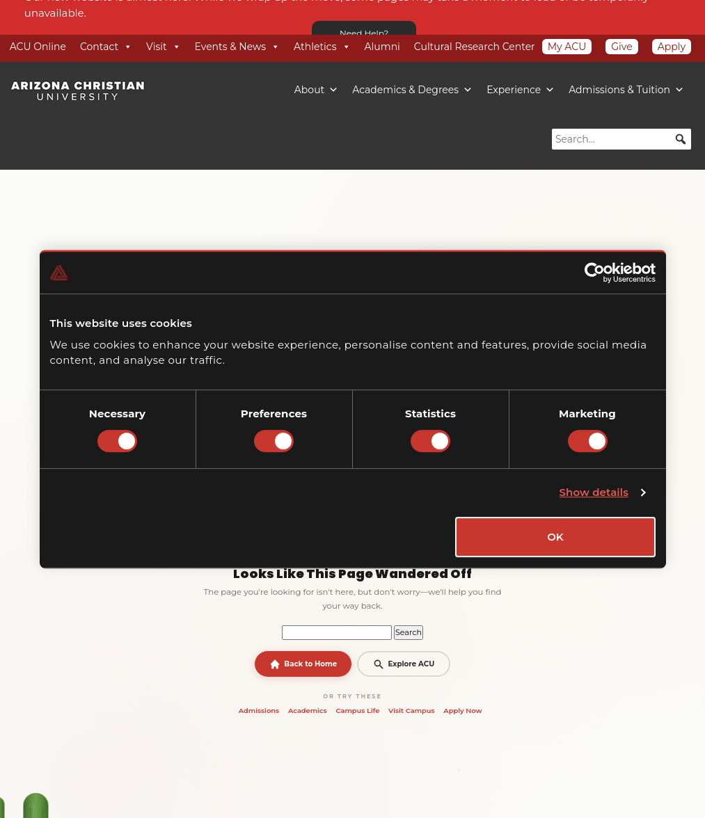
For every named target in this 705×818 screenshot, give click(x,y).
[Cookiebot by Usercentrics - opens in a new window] (595, 272)
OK (555, 536)
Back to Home (303, 664)
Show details (594, 492)
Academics (307, 710)
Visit (163, 46)
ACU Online (38, 46)
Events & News (237, 46)
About (316, 89)
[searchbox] (621, 139)
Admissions (259, 710)
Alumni (382, 46)
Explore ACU (403, 664)
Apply (672, 46)
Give (621, 46)
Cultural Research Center (474, 46)
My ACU (567, 46)
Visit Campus (411, 710)
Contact (106, 46)
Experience (520, 89)
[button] (680, 139)
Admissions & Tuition (626, 89)
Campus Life (357, 710)
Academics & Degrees (412, 89)
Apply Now (462, 710)
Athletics (322, 46)
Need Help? (364, 33)
